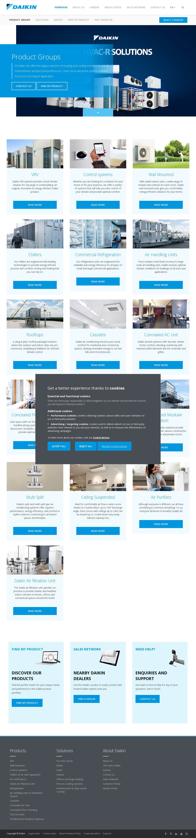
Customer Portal (111, 783)
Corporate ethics (92, 833)
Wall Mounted (17, 765)
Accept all (59, 446)
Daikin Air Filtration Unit (22, 783)
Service (58, 19)
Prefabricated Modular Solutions (27, 819)
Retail (59, 765)
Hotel (59, 770)
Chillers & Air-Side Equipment (25, 774)
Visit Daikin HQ (103, 19)
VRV (12, 760)
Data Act (107, 833)
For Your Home (64, 760)
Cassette (14, 800)
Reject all (85, 446)
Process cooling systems (69, 783)
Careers (107, 770)
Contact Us (109, 774)
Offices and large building (69, 779)
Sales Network (110, 779)
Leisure (60, 774)
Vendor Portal (110, 788)
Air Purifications (18, 779)
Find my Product (78, 19)
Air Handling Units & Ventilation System (26, 794)
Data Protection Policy (70, 833)
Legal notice (34, 833)
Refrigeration (17, 788)
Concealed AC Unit (20, 805)
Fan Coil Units (17, 814)
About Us (108, 760)
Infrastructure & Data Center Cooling (71, 790)
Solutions (42, 19)
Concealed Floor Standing (23, 809)
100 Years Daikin (112, 765)
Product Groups (19, 19)
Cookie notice (49, 833)
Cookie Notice (101, 437)
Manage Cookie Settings (114, 446)
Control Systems (18, 770)
